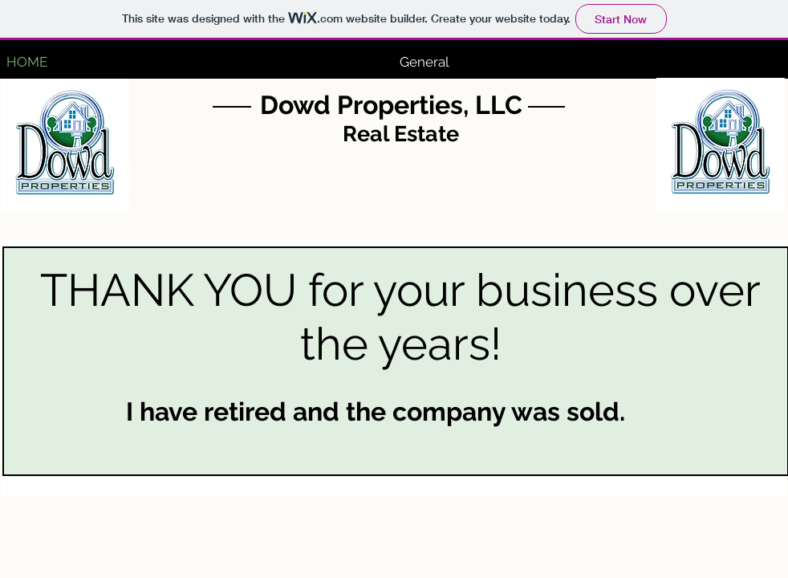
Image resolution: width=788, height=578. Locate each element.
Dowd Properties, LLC (391, 105)
